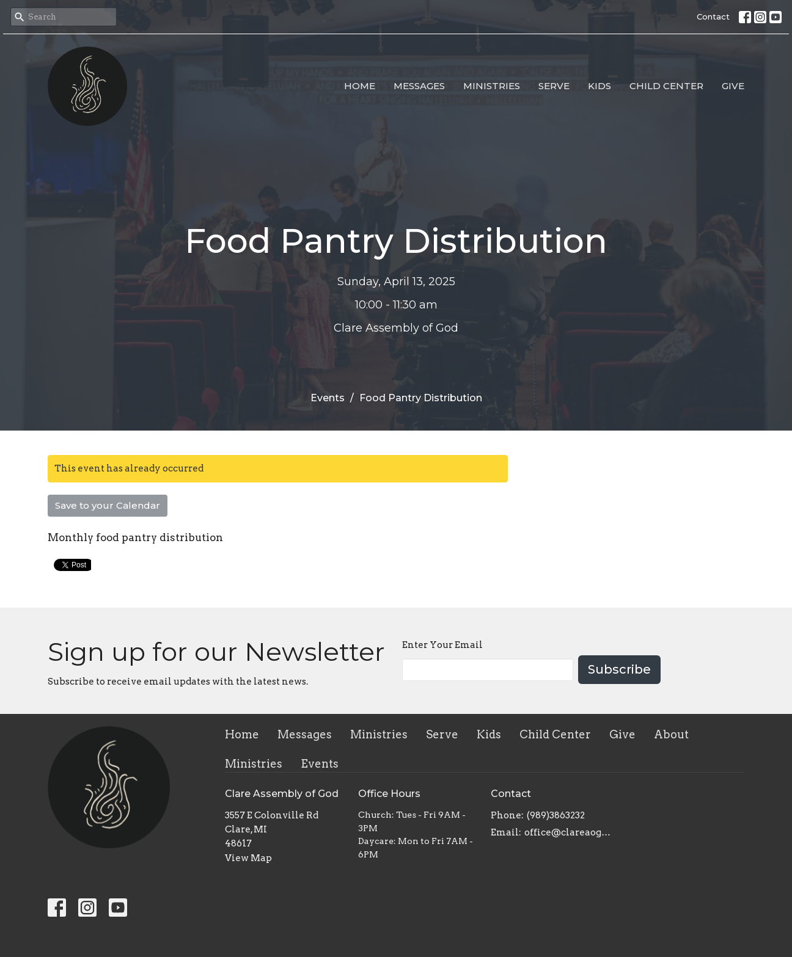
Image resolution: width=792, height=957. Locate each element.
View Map (248, 858)
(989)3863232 (556, 815)
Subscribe (619, 669)
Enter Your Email (442, 644)
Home (359, 86)
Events (327, 398)
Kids (599, 86)
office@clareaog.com (568, 832)
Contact (713, 16)
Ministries (491, 86)
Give (733, 86)
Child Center (666, 86)
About (671, 734)
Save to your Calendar (107, 505)
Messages (419, 86)
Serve (554, 86)
